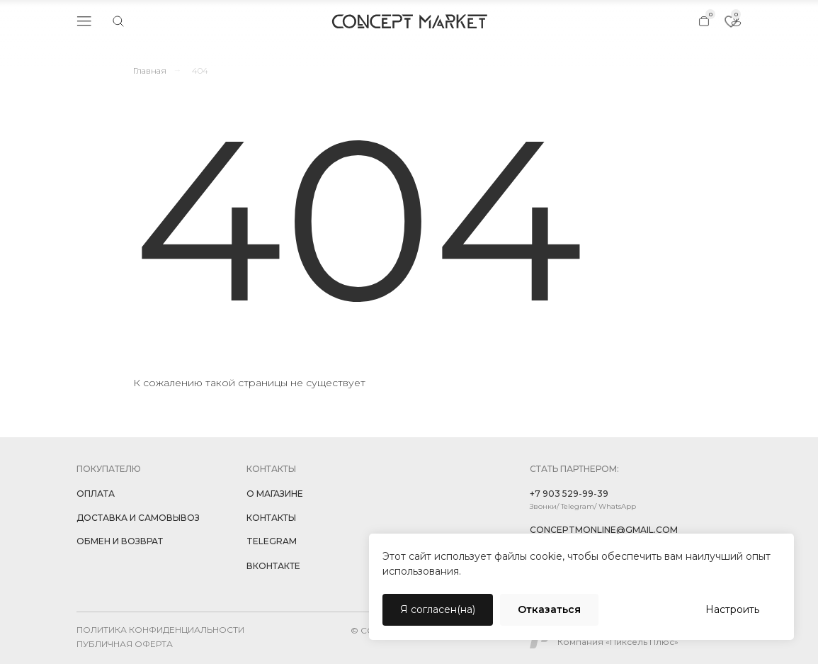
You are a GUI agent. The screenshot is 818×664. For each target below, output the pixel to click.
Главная (149, 70)
